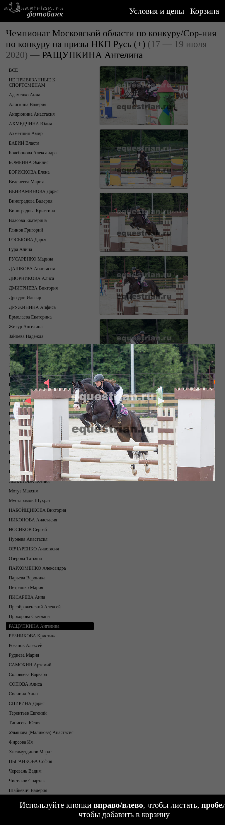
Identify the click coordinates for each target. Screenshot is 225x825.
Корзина (204, 11)
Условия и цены (156, 11)
